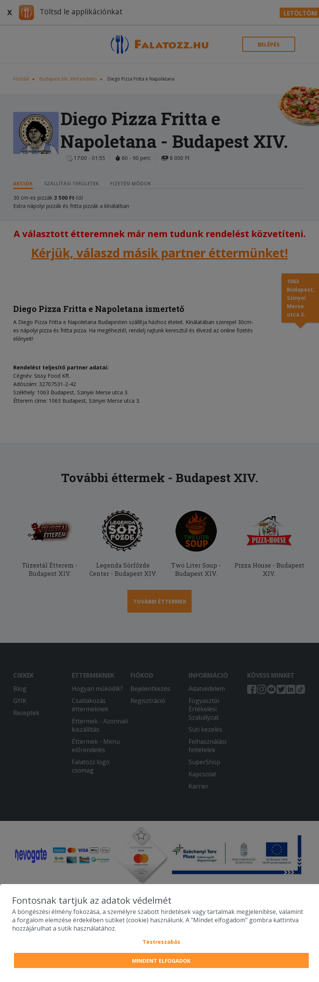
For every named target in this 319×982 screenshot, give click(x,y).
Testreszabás (161, 941)
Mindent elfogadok (161, 960)
